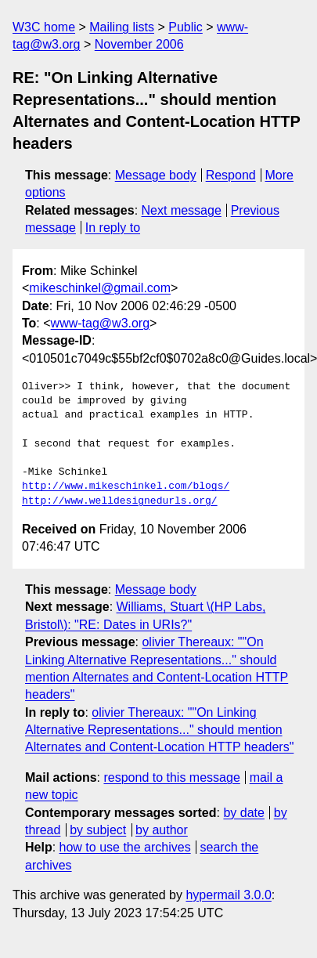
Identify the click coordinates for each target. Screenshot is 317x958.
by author (161, 830)
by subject (98, 830)
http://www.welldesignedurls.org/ (120, 501)
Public (185, 27)
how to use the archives (125, 847)
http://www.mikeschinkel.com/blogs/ (125, 486)
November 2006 (139, 44)
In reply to (112, 227)
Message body (155, 175)
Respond (231, 175)
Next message (182, 210)
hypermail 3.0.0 (228, 895)
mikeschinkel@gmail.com (100, 288)
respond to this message (171, 777)
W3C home (44, 27)
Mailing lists (121, 27)
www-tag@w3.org (100, 323)
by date (243, 812)
